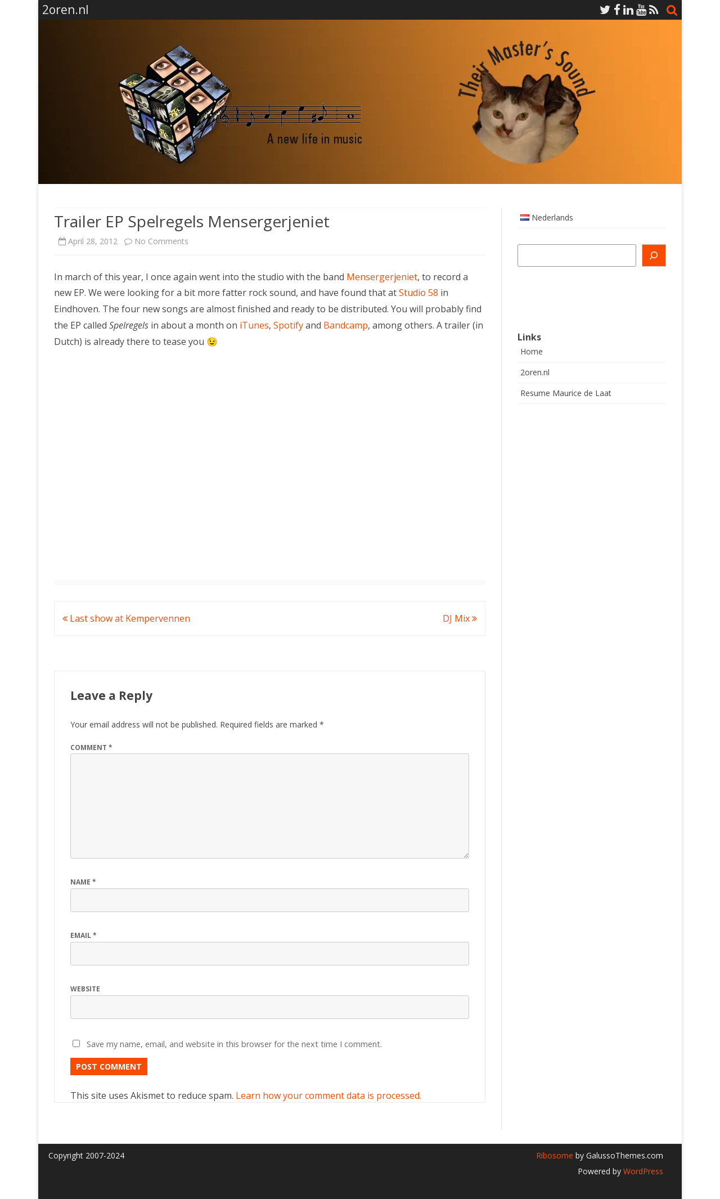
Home (531, 351)
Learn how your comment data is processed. (328, 1095)
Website (85, 989)
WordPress (642, 1171)
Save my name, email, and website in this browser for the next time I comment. (234, 1044)
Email (83, 935)
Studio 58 (418, 292)
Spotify (288, 325)
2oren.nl (535, 372)
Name (83, 882)
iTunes (254, 325)
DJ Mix (460, 618)
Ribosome (554, 1155)
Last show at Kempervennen (126, 618)
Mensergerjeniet (381, 277)
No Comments (161, 241)
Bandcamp (345, 325)
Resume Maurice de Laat (565, 393)
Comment (91, 747)
